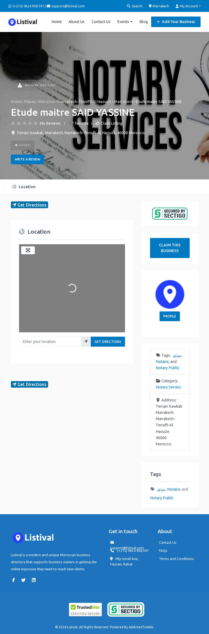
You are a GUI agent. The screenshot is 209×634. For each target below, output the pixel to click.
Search (134, 6)
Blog (143, 22)
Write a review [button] (27, 159)
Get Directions (108, 341)
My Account (187, 6)
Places (30, 101)
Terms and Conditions (176, 559)
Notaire (162, 361)
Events (123, 22)
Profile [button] (169, 316)
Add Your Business (176, 22)
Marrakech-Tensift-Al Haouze (84, 101)
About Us (76, 22)
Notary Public (167, 368)
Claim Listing (111, 123)
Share (23, 145)
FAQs (163, 550)
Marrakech (159, 6)
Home (56, 22)
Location (24, 186)
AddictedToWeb (141, 627)
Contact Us (101, 22)
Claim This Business (169, 248)
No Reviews (50, 123)
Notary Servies (36, 85)
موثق (177, 355)
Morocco (46, 101)
